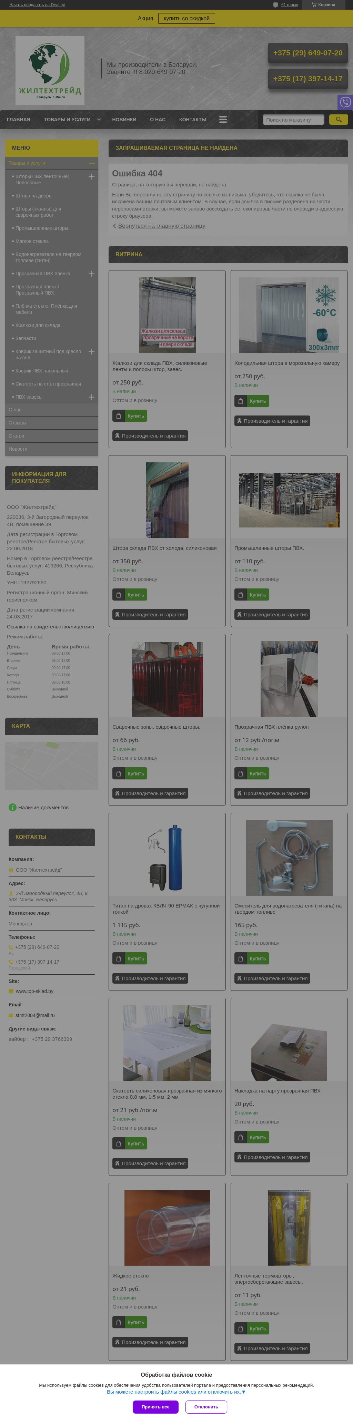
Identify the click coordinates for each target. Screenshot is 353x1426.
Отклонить (206, 1406)
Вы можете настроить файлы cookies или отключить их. (174, 1392)
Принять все (156, 1406)
